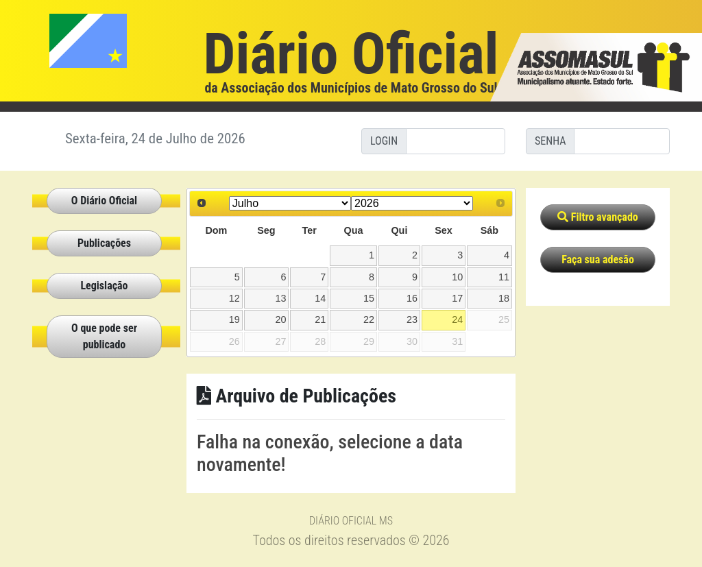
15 (368, 298)
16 (412, 298)
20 (280, 319)
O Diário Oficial (104, 200)
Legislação (104, 285)
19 (234, 319)
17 (457, 298)
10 (457, 277)
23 (412, 319)
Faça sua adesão (597, 259)
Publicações (104, 243)
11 (503, 277)
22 (368, 319)
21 (320, 319)
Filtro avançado (597, 217)
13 (280, 298)
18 (503, 298)
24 (457, 319)
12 (234, 298)
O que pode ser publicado (104, 336)
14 (320, 298)
